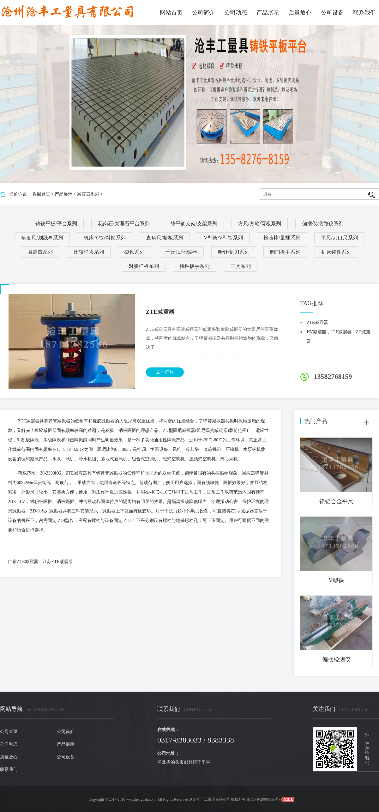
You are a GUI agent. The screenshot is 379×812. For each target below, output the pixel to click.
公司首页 (9, 731)
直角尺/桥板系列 (164, 237)
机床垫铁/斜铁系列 (104, 237)
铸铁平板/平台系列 (56, 223)
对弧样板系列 (144, 266)
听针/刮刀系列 (234, 252)
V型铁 (336, 580)
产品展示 (267, 12)
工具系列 (241, 266)
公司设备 (332, 12)
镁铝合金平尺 (336, 501)
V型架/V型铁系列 (223, 237)
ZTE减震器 (317, 322)
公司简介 (203, 12)
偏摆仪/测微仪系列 (323, 223)
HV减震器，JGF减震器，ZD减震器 (338, 333)
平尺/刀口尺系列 (339, 237)
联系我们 (364, 12)
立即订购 (165, 372)
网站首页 (171, 12)
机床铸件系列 (336, 252)
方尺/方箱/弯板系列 (259, 223)
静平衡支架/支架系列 (194, 223)
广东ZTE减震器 (23, 561)
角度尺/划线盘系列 (42, 237)
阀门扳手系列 (285, 252)
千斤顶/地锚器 (181, 252)
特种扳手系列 (194, 266)
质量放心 (300, 12)
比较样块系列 (89, 252)
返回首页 (41, 194)
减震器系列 (88, 194)
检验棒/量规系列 (281, 237)
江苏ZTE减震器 (58, 561)
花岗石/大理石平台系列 (124, 223)
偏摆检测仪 (336, 659)
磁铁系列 (134, 252)
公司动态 (235, 12)
